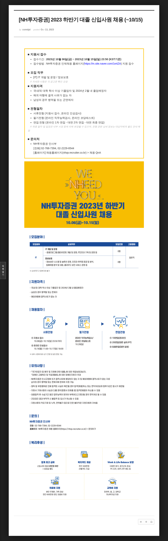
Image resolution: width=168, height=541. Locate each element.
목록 (3, 270)
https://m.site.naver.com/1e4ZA (102, 63)
